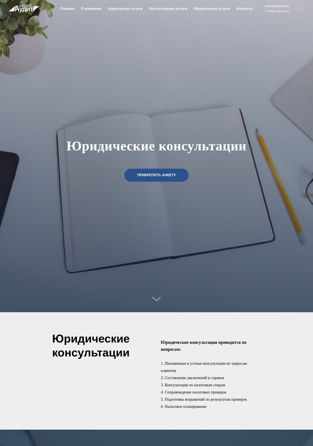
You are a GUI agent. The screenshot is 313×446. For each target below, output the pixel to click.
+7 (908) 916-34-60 (277, 11)
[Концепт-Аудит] (300, 8)
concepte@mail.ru (277, 6)
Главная (67, 8)
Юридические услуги (211, 8)
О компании (91, 8)
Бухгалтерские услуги (168, 8)
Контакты (244, 8)
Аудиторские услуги (125, 8)
